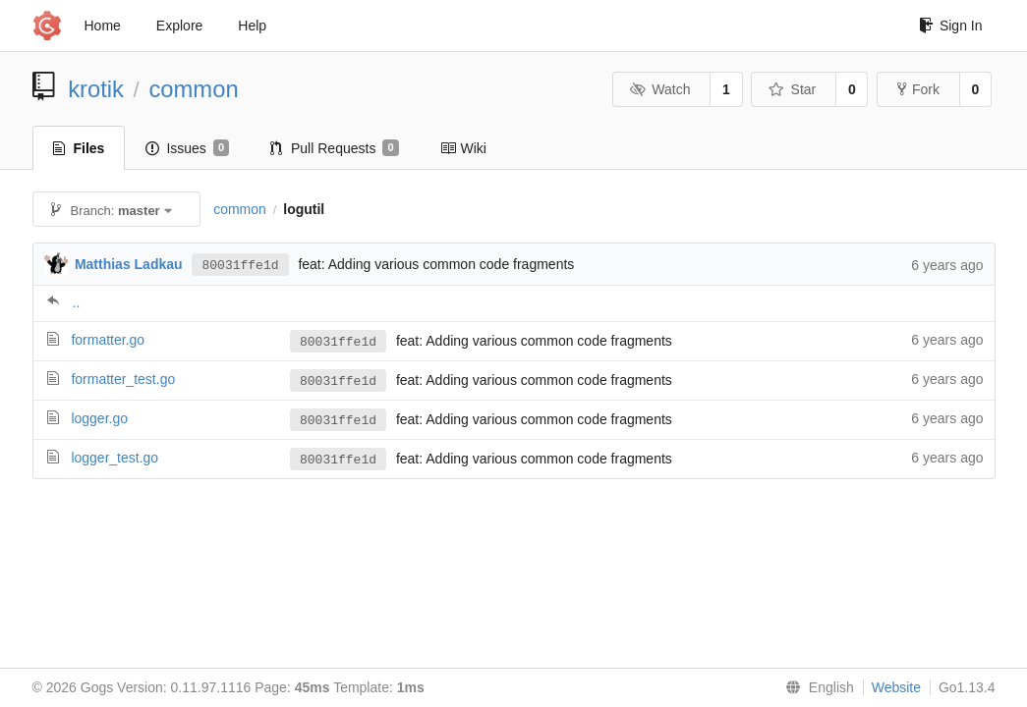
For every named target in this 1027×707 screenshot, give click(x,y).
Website (896, 687)
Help (252, 25)
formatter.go (107, 340)
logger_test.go (114, 457)
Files (79, 148)
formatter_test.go (123, 379)
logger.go (99, 418)
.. (77, 302)
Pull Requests (334, 148)
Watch (660, 89)
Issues (187, 148)
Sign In (951, 25)
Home (103, 25)
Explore (179, 25)
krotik (96, 89)
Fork (918, 89)
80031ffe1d (239, 264)
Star (792, 89)
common (193, 89)
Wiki (463, 148)
